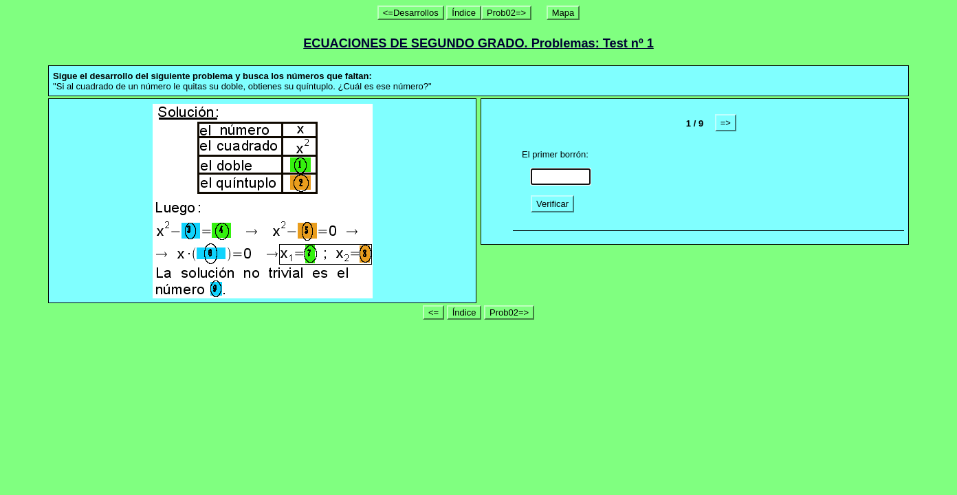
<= (433, 312)
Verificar (552, 204)
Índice (464, 13)
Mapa (563, 13)
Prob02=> (506, 13)
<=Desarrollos (411, 13)
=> (725, 123)
